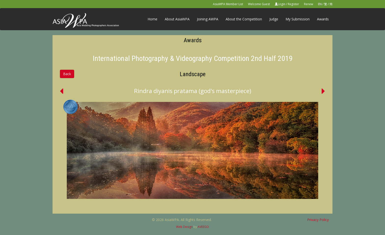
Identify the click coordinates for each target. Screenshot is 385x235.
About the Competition (244, 19)
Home (152, 19)
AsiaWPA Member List (228, 4)
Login (281, 4)
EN (320, 4)
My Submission (298, 19)
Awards (323, 19)
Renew (308, 4)
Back (67, 73)
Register (293, 4)
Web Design (184, 227)
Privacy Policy (318, 219)
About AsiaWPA (177, 19)
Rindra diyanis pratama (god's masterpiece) (192, 91)
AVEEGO (203, 227)
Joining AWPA (207, 19)
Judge (273, 19)
